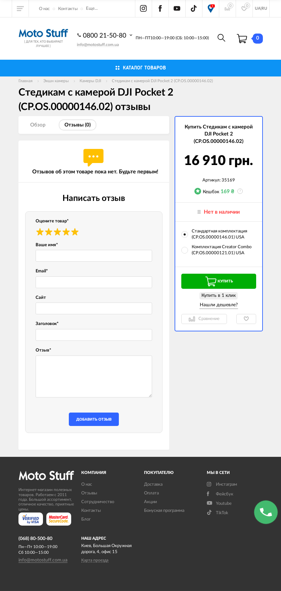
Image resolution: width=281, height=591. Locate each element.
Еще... (92, 8)
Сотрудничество (97, 502)
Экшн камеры (56, 81)
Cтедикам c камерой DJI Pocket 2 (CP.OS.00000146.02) (162, 81)
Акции (150, 502)
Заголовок (47, 324)
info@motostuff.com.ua (98, 45)
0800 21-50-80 (105, 35)
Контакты (68, 9)
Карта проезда (94, 560)
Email (42, 271)
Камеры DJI (90, 81)
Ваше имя (47, 245)
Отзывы (89, 493)
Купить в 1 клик (218, 295)
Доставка (153, 484)
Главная (25, 81)
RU (264, 8)
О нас (44, 9)
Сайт (41, 298)
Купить (218, 281)
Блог (86, 519)
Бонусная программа (164, 510)
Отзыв (43, 350)
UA (258, 8)
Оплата (151, 493)
